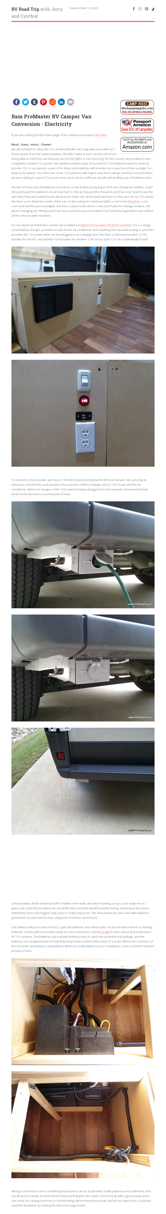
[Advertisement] (83, 57)
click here (100, 135)
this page (103, 932)
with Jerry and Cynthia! (37, 12)
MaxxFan (134, 201)
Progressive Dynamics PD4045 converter (105, 225)
